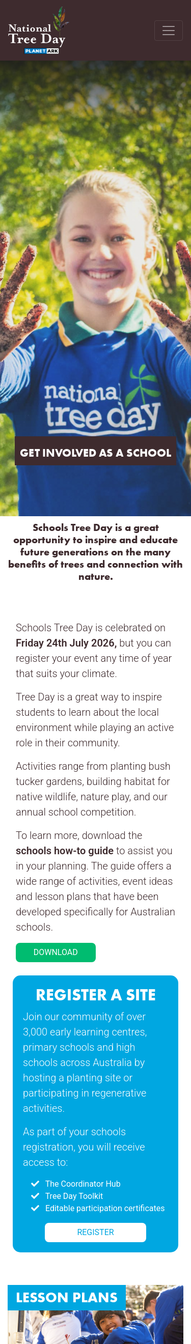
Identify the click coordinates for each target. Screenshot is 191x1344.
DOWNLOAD (56, 952)
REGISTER (95, 1232)
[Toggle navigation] (168, 30)
